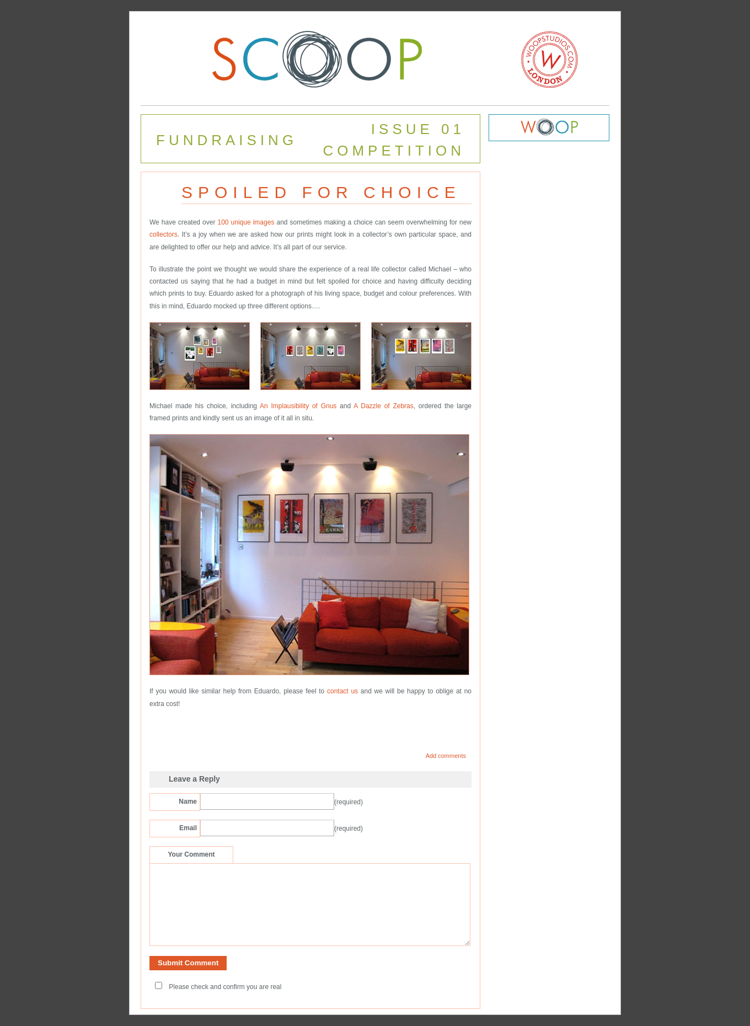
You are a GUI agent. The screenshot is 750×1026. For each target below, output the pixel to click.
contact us (341, 691)
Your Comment (191, 854)
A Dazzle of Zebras (383, 406)
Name (188, 801)
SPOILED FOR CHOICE (321, 192)
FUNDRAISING (226, 140)
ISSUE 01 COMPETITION (394, 140)
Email (188, 828)
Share (162, 728)
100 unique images (244, 222)
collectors (163, 234)
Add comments (446, 755)
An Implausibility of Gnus (298, 406)
